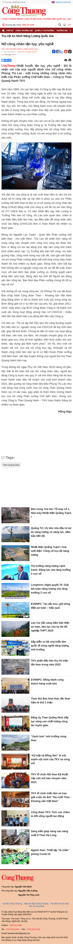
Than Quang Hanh (11, 465)
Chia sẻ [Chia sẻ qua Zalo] (6, 60)
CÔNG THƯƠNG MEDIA (12, 19)
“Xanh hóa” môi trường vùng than (48, 738)
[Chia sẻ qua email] (65, 60)
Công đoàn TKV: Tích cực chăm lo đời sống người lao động (50, 814)
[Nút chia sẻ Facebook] (23, 60)
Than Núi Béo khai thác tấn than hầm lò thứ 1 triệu (50, 700)
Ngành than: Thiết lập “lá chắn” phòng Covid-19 (50, 852)
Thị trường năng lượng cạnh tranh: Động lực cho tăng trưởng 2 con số (51, 570)
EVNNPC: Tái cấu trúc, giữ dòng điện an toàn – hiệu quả (50, 605)
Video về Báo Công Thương (36, 903)
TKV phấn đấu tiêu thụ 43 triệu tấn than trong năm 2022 (49, 662)
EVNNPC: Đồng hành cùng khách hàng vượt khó (47, 681)
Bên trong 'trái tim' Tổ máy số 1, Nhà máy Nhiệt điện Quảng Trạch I (51, 513)
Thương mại (62, 30)
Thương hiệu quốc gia (54, 19)
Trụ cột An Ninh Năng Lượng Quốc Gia (27, 36)
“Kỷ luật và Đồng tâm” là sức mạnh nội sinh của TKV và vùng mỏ (50, 759)
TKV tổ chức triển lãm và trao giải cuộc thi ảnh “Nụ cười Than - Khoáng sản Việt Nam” (51, 797)
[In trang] (70, 60)
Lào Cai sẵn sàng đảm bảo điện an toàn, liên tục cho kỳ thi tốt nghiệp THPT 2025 (50, 626)
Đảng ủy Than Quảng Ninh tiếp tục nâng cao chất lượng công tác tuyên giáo (50, 721)
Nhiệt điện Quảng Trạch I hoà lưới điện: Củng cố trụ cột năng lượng (50, 551)
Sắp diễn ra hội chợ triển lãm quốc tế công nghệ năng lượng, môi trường (50, 645)
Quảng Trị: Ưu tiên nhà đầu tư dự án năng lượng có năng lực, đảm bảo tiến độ (51, 532)
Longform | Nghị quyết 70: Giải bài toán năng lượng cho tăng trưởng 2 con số (50, 588)
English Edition (63, 2)
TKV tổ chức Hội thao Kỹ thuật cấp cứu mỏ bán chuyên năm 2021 (49, 778)
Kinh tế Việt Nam (33, 19)
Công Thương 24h (24, 30)
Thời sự (9, 30)
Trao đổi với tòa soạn (59, 903)
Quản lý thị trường (44, 30)
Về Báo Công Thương (12, 903)
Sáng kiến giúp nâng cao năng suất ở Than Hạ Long (49, 833)
